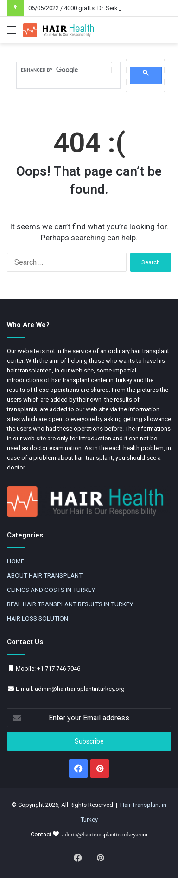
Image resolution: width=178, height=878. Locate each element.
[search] (64, 70)
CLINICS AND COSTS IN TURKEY (51, 589)
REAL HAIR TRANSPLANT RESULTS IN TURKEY (70, 604)
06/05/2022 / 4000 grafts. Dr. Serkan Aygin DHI (90, 8)
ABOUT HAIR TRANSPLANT (45, 575)
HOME (15, 561)
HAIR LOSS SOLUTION (37, 618)
